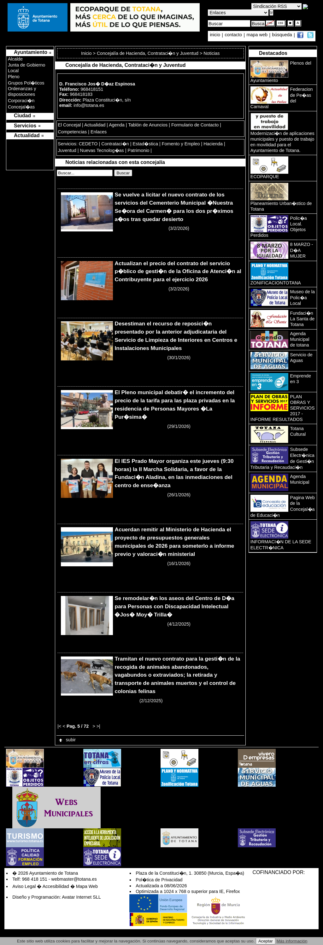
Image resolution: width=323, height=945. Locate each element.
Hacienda (213, 143)
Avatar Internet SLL (81, 897)
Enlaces (99, 131)
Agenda (117, 124)
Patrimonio (139, 150)
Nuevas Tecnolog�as (102, 150)
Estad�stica (145, 143)
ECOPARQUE (264, 176)
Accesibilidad (56, 886)
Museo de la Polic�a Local (302, 297)
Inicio (87, 53)
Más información (292, 941)
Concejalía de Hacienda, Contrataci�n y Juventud (147, 53)
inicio (215, 35)
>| (98, 726)
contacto (233, 35)
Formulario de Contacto (195, 124)
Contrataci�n (115, 143)
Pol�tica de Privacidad (159, 879)
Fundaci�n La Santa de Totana (302, 319)
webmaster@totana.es (74, 879)
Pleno (14, 76)
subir (67, 739)
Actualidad (94, 124)
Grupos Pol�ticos (26, 82)
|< (59, 726)
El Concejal (69, 124)
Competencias (72, 131)
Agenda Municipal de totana (299, 339)
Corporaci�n (21, 100)
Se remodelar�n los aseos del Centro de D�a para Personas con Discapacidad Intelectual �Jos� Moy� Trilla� (174, 606)
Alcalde (15, 58)
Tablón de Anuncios (147, 124)
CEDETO (88, 143)
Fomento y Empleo (181, 143)
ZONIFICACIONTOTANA (275, 282)
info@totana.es (88, 105)
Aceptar (265, 941)
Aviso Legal (24, 886)
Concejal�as (21, 106)
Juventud (67, 150)
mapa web (258, 35)
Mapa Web (87, 886)
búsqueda (282, 35)
